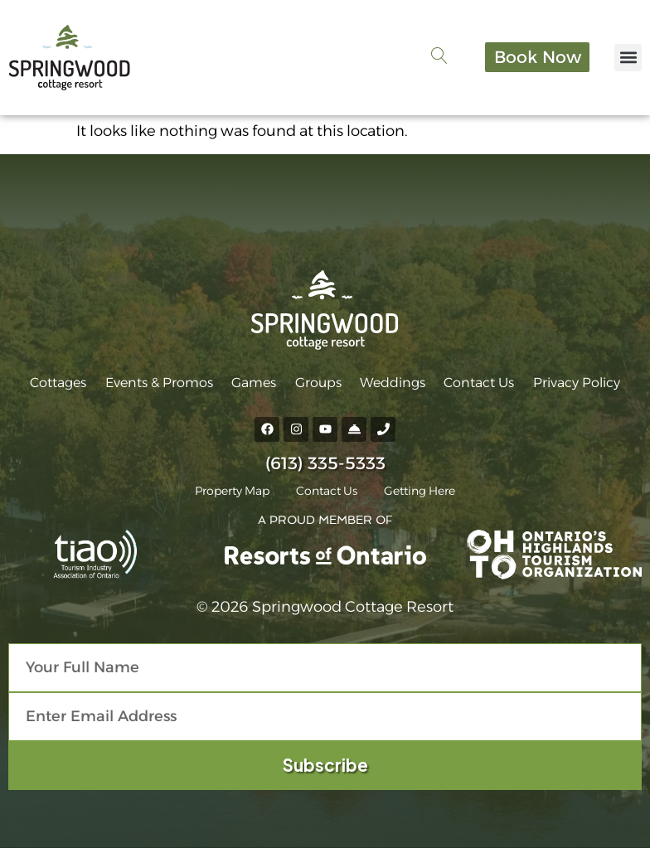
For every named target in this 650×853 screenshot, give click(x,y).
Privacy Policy (565, 385)
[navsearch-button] (426, 60)
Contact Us (472, 385)
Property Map (225, 496)
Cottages (69, 385)
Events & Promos (167, 385)
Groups (318, 385)
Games (257, 385)
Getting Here (426, 496)
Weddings (389, 385)
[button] (628, 60)
